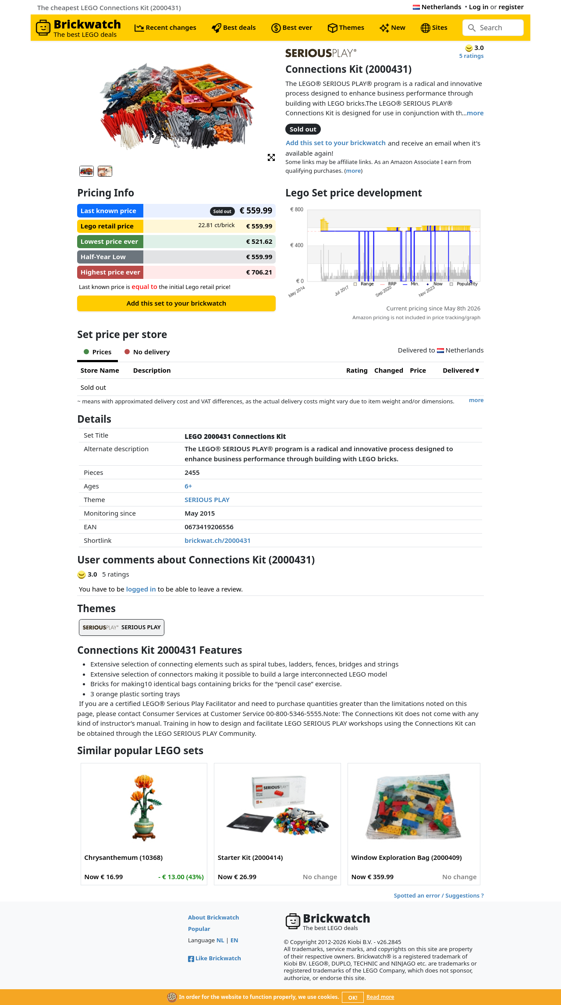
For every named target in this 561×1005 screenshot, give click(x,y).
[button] (271, 157)
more (475, 112)
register (511, 6)
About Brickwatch (213, 917)
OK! (353, 997)
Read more (380, 997)
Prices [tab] (97, 351)
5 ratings (471, 56)
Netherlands (437, 6)
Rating (357, 370)
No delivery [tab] (147, 351)
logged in (141, 588)
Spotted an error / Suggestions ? (439, 895)
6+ (188, 485)
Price (418, 370)
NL (220, 940)
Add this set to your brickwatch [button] (336, 142)
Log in (479, 6)
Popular (199, 929)
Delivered (458, 370)
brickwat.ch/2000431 (218, 540)
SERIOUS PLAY (207, 499)
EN (234, 940)
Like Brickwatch (214, 958)
